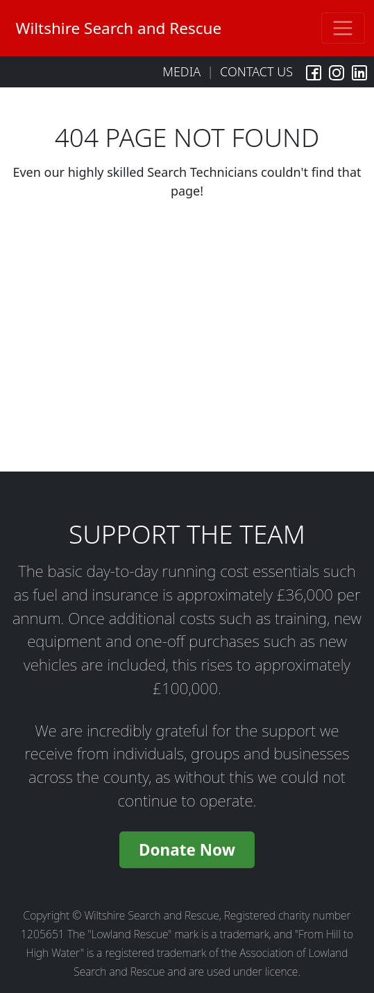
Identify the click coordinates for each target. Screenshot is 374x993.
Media (181, 71)
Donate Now (187, 850)
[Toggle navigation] (343, 28)
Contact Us (256, 71)
